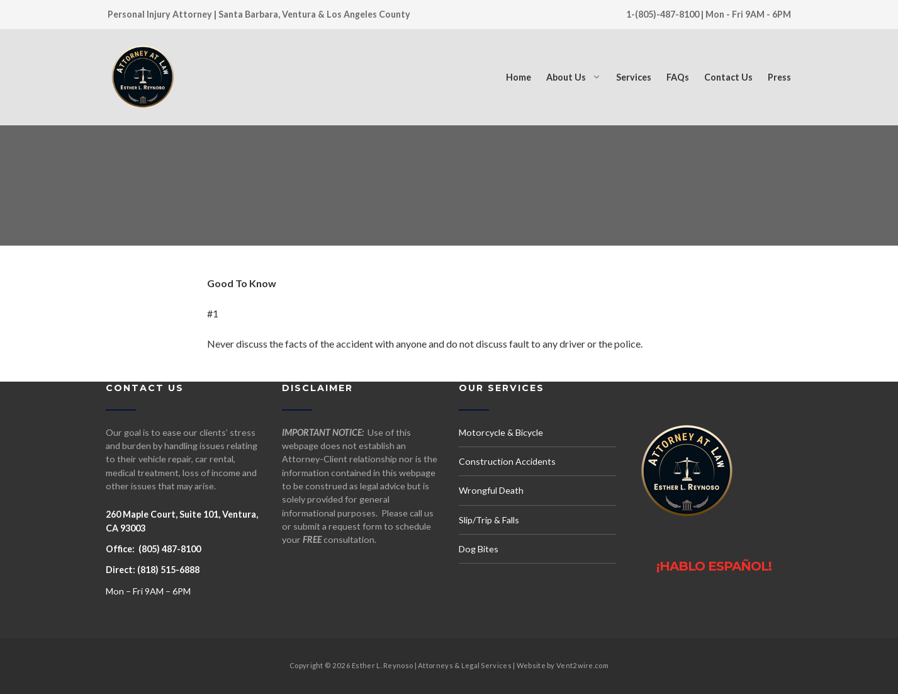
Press (779, 77)
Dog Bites (478, 548)
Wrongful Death (491, 490)
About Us (566, 77)
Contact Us (728, 77)
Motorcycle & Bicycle (501, 432)
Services (633, 77)
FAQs (677, 77)
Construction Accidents (507, 461)
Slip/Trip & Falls (489, 520)
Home (518, 77)
